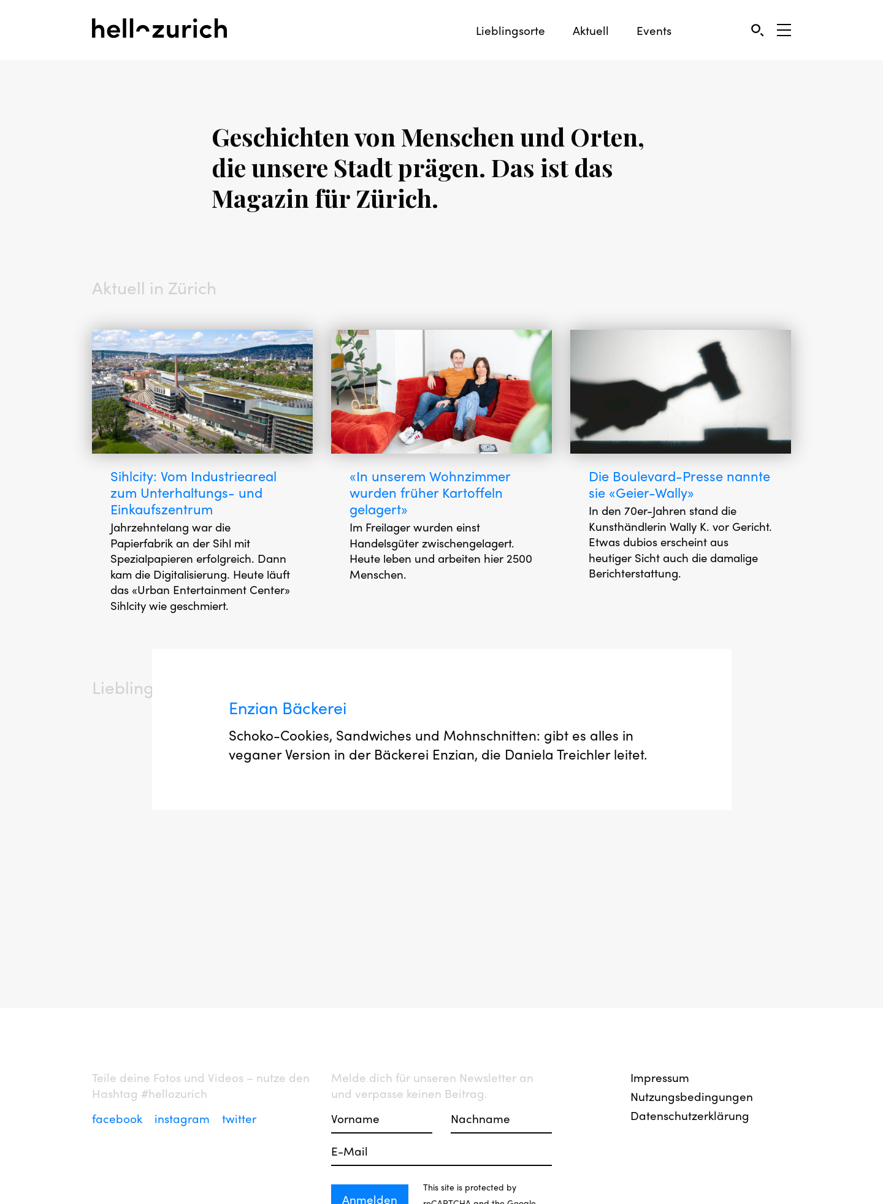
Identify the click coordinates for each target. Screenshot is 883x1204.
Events (653, 30)
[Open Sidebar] (784, 30)
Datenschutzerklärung (689, 1115)
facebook (118, 1118)
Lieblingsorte (510, 30)
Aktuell (591, 30)
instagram (184, 1118)
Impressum (659, 1077)
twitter (239, 1118)
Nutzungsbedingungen (691, 1096)
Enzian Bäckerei (291, 726)
